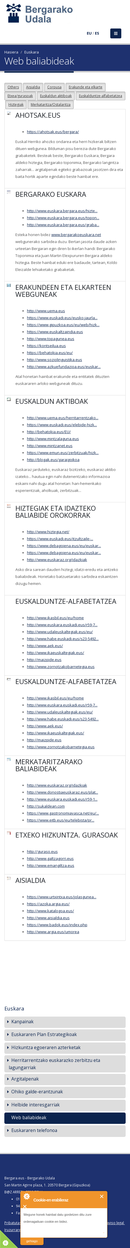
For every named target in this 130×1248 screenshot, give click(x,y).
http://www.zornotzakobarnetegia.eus (61, 666)
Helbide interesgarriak (35, 1104)
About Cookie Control (26, 1196)
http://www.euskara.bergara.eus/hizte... (62, 210)
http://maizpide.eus (44, 659)
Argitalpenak (25, 1079)
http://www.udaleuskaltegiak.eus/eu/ (60, 631)
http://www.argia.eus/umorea (53, 931)
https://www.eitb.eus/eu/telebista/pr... (60, 820)
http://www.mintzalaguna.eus (53, 438)
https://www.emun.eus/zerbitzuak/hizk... (63, 452)
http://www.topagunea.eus (50, 338)
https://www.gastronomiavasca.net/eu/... (63, 813)
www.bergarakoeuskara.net (76, 234)
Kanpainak (22, 1021)
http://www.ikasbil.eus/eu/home (55, 617)
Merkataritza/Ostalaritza (51, 104)
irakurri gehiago (31, 1237)
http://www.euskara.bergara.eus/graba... (63, 224)
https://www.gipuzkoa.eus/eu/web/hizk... (63, 324)
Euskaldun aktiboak (56, 95)
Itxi (102, 1196)
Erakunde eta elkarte (85, 87)
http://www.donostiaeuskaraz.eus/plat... (62, 792)
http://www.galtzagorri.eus (50, 858)
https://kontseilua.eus (46, 345)
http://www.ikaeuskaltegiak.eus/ (55, 652)
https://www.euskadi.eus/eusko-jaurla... (62, 317)
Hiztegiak (16, 104)
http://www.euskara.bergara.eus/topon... (63, 217)
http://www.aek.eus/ (45, 645)
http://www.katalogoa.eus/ (50, 910)
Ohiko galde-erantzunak (37, 1091)
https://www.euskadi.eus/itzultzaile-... (60, 538)
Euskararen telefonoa (34, 1130)
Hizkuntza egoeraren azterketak (46, 1047)
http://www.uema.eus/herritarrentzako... (62, 417)
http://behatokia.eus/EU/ (49, 431)
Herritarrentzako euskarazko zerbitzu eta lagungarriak (54, 1064)
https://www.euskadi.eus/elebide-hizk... (62, 424)
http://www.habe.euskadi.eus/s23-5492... (63, 638)
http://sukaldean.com (46, 806)
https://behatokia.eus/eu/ (50, 352)
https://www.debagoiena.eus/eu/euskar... (64, 545)
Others (13, 87)
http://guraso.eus (42, 851)
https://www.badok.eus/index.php (57, 924)
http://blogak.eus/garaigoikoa (53, 459)
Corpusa (54, 87)
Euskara (31, 52)
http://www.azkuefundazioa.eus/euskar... (64, 366)
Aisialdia (33, 87)
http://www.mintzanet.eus (50, 445)
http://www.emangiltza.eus (50, 865)
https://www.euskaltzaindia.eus (55, 331)
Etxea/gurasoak (20, 95)
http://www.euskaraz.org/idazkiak (57, 559)
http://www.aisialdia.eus (48, 917)
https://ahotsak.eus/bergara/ (53, 131)
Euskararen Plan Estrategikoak (44, 1034)
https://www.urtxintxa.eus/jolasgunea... (61, 896)
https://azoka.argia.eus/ (48, 903)
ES (97, 33)
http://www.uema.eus (46, 310)
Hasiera (11, 52)
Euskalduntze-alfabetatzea (100, 95)
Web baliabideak (28, 1117)
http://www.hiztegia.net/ (48, 531)
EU (89, 33)
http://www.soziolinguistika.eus (54, 359)
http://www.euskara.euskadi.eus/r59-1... (62, 799)
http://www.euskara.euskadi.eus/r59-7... (62, 624)
